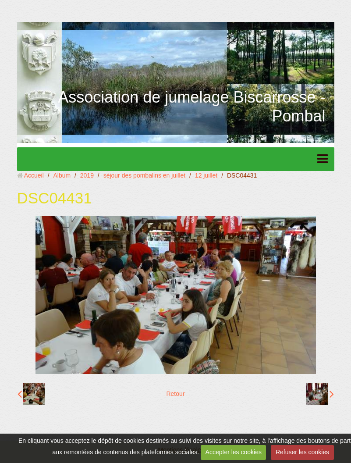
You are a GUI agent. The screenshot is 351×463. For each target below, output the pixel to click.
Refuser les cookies (302, 452)
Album (62, 175)
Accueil (34, 175)
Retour (175, 393)
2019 (87, 175)
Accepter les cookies (234, 452)
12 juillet (206, 175)
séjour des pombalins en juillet (144, 175)
